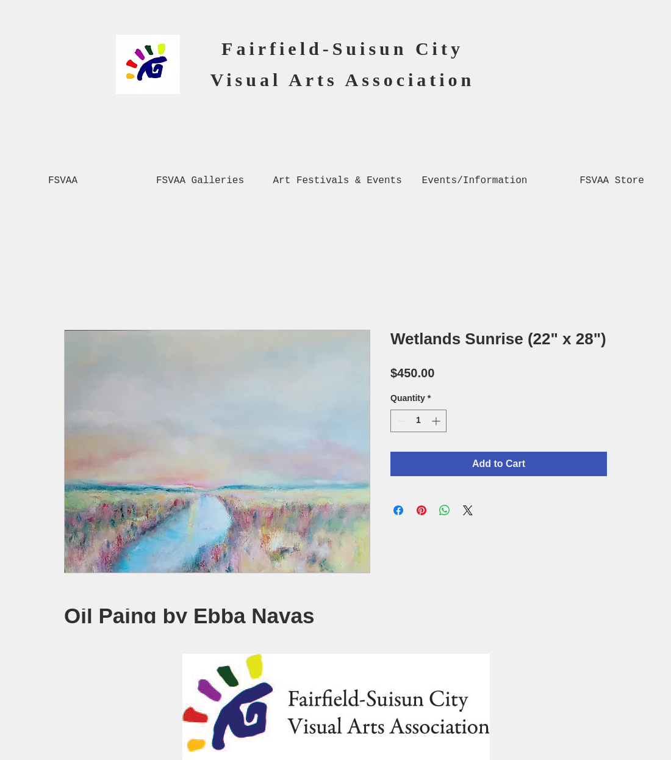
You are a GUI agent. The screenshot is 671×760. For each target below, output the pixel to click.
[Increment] (437, 421)
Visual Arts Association (342, 80)
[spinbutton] (418, 421)
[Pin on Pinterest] (421, 510)
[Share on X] (468, 510)
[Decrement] (399, 421)
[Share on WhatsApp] (444, 510)
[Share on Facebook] (398, 510)
